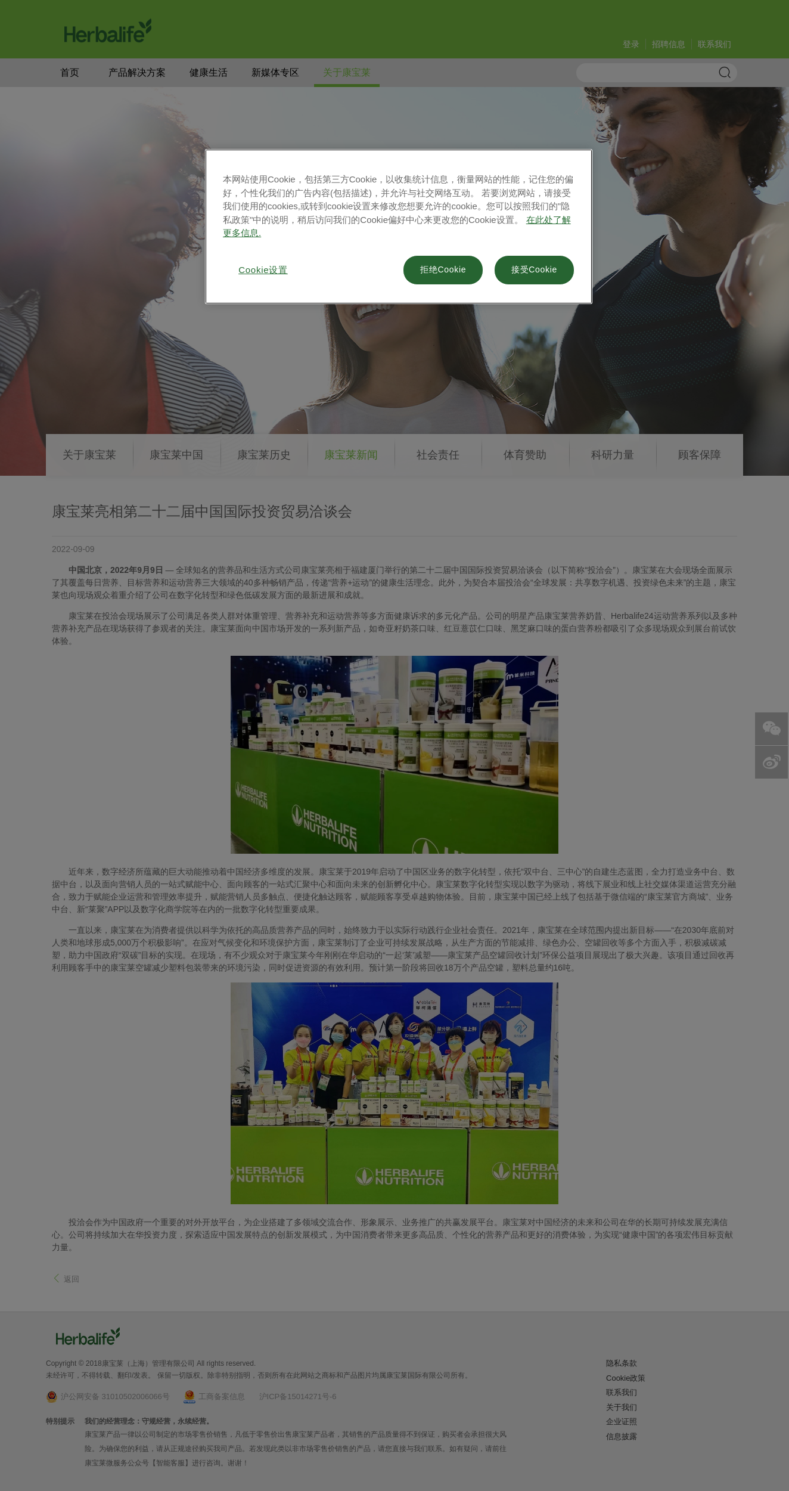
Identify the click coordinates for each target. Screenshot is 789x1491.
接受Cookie (534, 269)
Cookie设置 (263, 270)
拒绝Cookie (443, 269)
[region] (398, 226)
